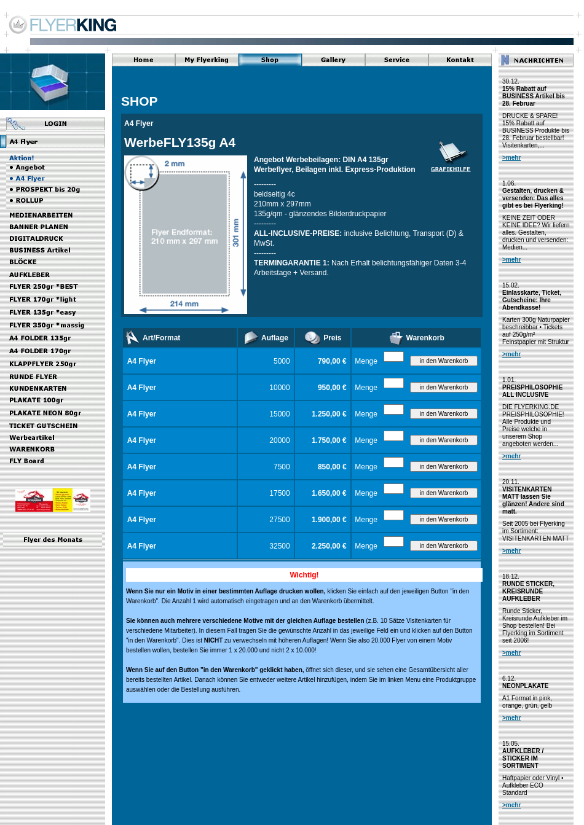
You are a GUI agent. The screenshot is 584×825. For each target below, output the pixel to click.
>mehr (511, 157)
